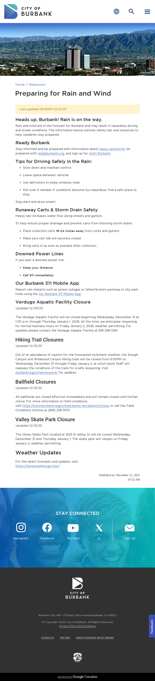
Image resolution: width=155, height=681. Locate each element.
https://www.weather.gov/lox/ (37, 466)
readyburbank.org (51, 153)
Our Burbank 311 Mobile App (60, 294)
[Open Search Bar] (132, 11)
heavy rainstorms (112, 149)
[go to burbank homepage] (28, 11)
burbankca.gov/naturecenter (36, 372)
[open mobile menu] (147, 11)
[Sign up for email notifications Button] (130, 531)
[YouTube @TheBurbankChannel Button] (73, 531)
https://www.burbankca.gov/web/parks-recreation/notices (65, 406)
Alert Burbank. (100, 153)
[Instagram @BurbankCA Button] (21, 531)
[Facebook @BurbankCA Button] (47, 531)
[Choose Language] (116, 11)
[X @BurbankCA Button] (99, 531)
